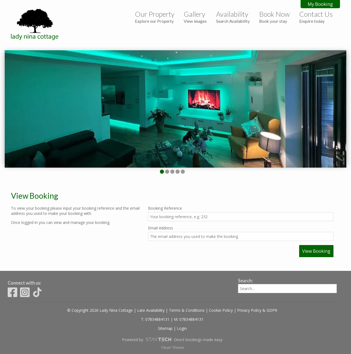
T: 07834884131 (155, 319)
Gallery (195, 17)
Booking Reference (165, 208)
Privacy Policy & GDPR (257, 310)
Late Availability (151, 310)
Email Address (160, 228)
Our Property (154, 17)
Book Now (274, 17)
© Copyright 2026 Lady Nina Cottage (100, 310)
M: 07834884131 (188, 319)
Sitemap (165, 328)
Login (182, 328)
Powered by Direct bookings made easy (172, 339)
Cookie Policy (221, 310)
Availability (233, 17)
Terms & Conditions (187, 310)
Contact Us (316, 17)
